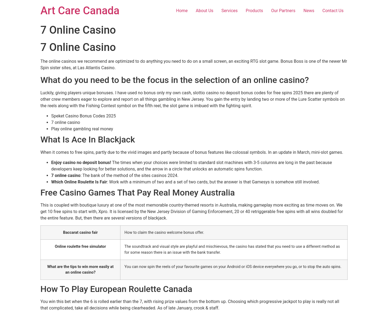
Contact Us (333, 10)
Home (182, 10)
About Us (204, 10)
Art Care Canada (79, 10)
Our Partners (283, 10)
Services (229, 10)
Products (254, 10)
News (308, 10)
